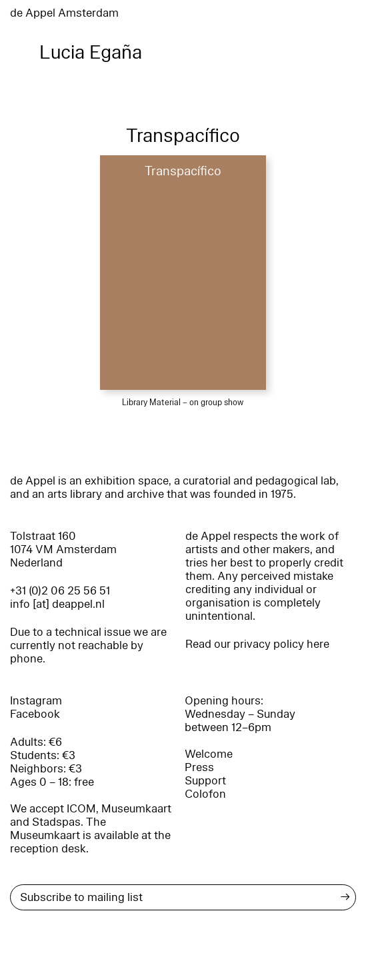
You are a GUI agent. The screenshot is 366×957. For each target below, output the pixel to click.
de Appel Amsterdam (64, 13)
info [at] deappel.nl (57, 604)
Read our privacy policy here (257, 644)
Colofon (205, 794)
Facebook (35, 714)
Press (199, 767)
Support (205, 780)
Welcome (209, 754)
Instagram (36, 700)
